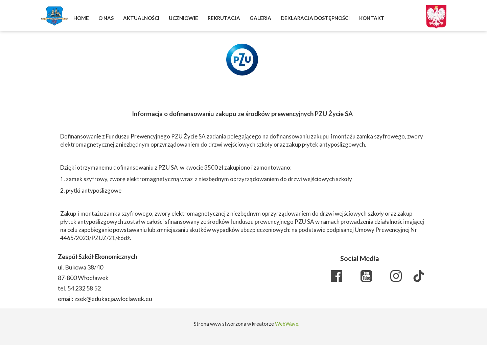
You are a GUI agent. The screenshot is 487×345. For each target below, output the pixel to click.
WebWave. (287, 324)
